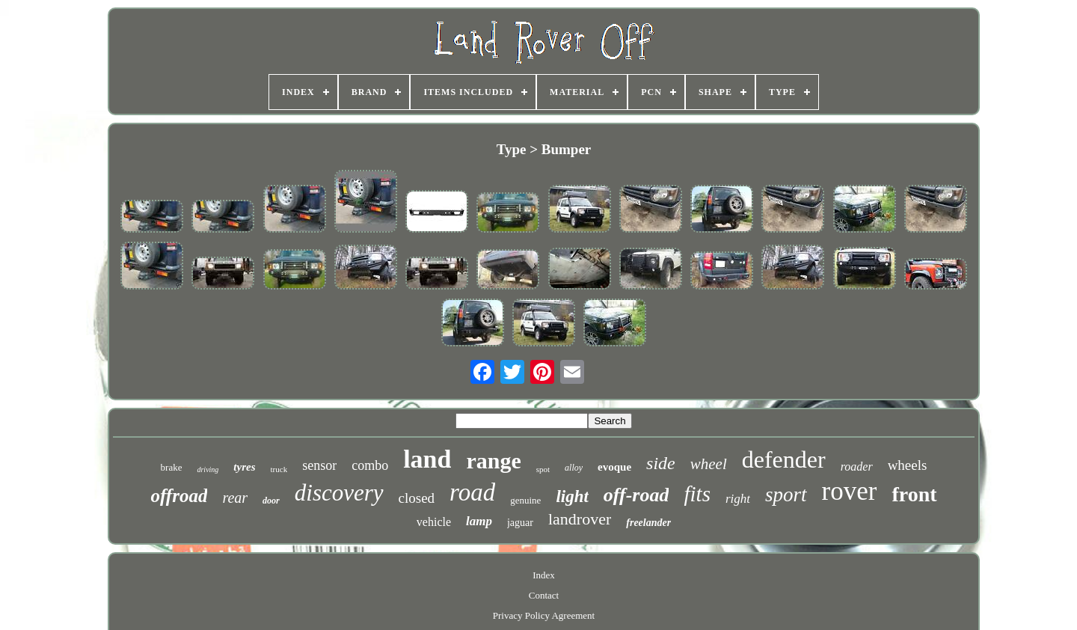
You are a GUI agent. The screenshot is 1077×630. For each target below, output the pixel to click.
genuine (525, 500)
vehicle (434, 522)
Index (544, 575)
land (427, 459)
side (660, 463)
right (737, 499)
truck (279, 469)
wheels (907, 465)
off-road (636, 495)
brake (171, 467)
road (472, 492)
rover (849, 491)
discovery (339, 493)
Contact (544, 595)
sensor (319, 465)
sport (786, 494)
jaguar (520, 522)
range (493, 460)
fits (697, 494)
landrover (579, 519)
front (914, 494)
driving (207, 469)
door (271, 500)
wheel (708, 464)
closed (417, 498)
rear (235, 497)
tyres (244, 467)
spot (543, 469)
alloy (574, 467)
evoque (614, 467)
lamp (479, 521)
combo (370, 465)
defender (784, 459)
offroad (178, 496)
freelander (648, 522)
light (572, 496)
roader (857, 466)
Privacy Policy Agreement (544, 615)
